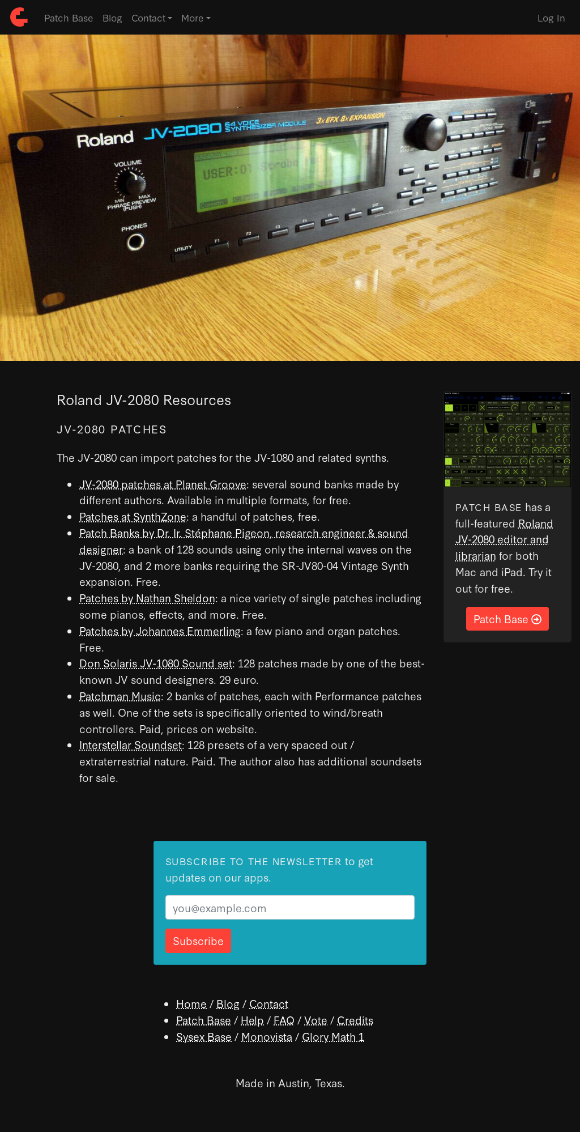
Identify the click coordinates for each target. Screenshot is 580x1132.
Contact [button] (148, 17)
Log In (551, 17)
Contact (268, 1003)
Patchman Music (120, 695)
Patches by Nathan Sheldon (147, 597)
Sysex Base (204, 1036)
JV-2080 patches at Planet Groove (162, 483)
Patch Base (68, 17)
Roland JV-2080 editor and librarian (504, 539)
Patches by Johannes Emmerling (160, 630)
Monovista (266, 1036)
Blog (112, 17)
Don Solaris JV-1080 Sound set (155, 662)
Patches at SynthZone (132, 516)
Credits (355, 1019)
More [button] (192, 17)
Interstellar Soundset (130, 744)
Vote (315, 1019)
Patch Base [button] (507, 618)
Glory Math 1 (333, 1036)
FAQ (284, 1019)
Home (191, 1003)
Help (252, 1019)
